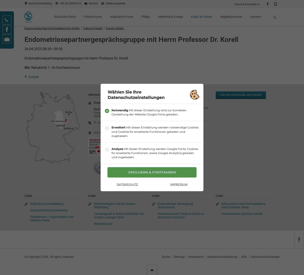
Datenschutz (127, 184)
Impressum (178, 184)
